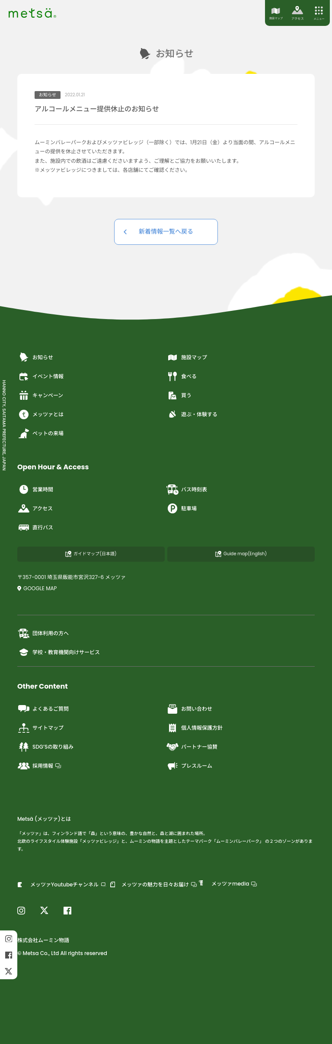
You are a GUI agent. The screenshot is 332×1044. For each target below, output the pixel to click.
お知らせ (35, 357)
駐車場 (181, 508)
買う (179, 395)
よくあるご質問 (43, 709)
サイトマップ (40, 728)
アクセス (35, 508)
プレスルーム (189, 766)
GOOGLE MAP (37, 588)
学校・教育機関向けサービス (58, 652)
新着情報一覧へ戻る (166, 231)
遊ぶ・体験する (191, 414)
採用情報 (39, 766)
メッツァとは (40, 414)
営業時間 (35, 489)
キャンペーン (40, 395)
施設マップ (186, 357)
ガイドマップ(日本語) (90, 553)
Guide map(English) (241, 553)
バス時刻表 (186, 489)
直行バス (35, 527)
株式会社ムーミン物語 (43, 940)
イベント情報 (40, 376)
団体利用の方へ (43, 633)
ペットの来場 (40, 433)
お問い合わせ (189, 709)
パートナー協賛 (191, 747)
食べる (181, 376)
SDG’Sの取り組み (45, 747)
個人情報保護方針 (194, 728)
